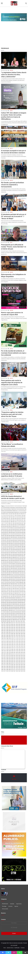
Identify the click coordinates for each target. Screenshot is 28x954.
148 (22, 518)
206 (9, 526)
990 (17, 619)
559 (13, 568)
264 (21, 532)
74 (21, 510)
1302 (17, 667)
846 (15, 602)
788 (4, 596)
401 (9, 549)
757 (19, 591)
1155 (24, 644)
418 (17, 551)
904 (2, 610)
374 (7, 546)
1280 (12, 664)
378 (15, 546)
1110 (12, 638)
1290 (12, 666)
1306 (2, 669)
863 (22, 604)
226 (22, 527)
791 (9, 596)
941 (22, 613)
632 (4, 577)
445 (19, 554)
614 (19, 574)
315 (19, 538)
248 (15, 530)
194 (11, 524)
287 (15, 535)
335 (7, 541)
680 (21, 582)
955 (24, 615)
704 (17, 585)
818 (11, 599)
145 (17, 518)
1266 (2, 663)
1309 (9, 669)
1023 (19, 624)
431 (17, 552)
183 (15, 523)
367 (19, 544)
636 (11, 577)
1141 (14, 643)
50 (15, 509)
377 (13, 546)
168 (11, 521)
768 (15, 593)
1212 (17, 653)
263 (19, 532)
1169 (9, 647)
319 (2, 540)
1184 (22, 649)
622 (9, 576)
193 (9, 524)
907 (7, 610)
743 (17, 590)
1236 (2, 658)
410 (2, 551)
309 (7, 538)
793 (13, 596)
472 (21, 557)
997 (5, 621)
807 (15, 597)
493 (11, 560)
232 (9, 529)
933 (7, 613)
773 (24, 593)
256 (5, 532)
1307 (5, 669)
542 (5, 566)
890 (24, 607)
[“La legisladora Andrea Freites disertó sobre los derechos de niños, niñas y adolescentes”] (14, 60)
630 (24, 576)
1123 (19, 639)
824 (22, 599)
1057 (5, 630)
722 (2, 588)
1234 (22, 657)
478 (7, 558)
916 (24, 610)
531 (9, 565)
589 (21, 571)
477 (5, 558)
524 (21, 563)
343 (22, 541)
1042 (17, 627)
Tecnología (4, 906)
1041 (14, 627)
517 (7, 563)
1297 (5, 667)
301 (17, 537)
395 (22, 548)
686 (7, 583)
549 (19, 566)
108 (21, 513)
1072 (17, 632)
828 (5, 601)
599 (15, 572)
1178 (7, 649)
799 (24, 596)
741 (13, 590)
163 (2, 521)
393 (19, 548)
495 (15, 560)
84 (9, 512)
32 (16, 507)
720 (22, 586)
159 (19, 520)
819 (13, 599)
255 (4, 532)
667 (21, 580)
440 (9, 554)
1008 (7, 622)
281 (4, 535)
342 (21, 541)
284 (9, 535)
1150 (12, 644)
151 (4, 520)
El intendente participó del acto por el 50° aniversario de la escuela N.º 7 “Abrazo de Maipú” (13, 216)
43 (5, 509)
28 (11, 507)
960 (9, 616)
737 (5, 590)
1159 (9, 646)
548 (17, 566)
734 (24, 588)
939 (19, 613)
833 (15, 601)
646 (5, 579)
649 (11, 579)
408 (22, 549)
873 (17, 605)
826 (2, 601)
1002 (16, 621)
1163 (19, 646)
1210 (12, 653)
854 (5, 604)
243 (5, 530)
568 (5, 569)
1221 (14, 655)
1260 (12, 661)
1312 (17, 669)
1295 (24, 666)
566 (2, 569)
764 (7, 593)
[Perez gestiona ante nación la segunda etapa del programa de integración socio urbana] (14, 369)
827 (4, 601)
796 (19, 596)
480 (11, 558)
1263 (19, 661)
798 (22, 596)
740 (11, 590)
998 (7, 621)
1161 (14, 646)
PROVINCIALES (5, 903)
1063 (19, 630)
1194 (22, 650)
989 (15, 619)
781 (15, 594)
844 (11, 602)
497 (19, 560)
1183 (19, 649)
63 (7, 510)
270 (7, 534)
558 (11, 568)
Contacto (3, 919)
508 (15, 562)
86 (12, 512)
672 (5, 582)
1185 (24, 649)
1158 (7, 646)
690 (15, 583)
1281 (14, 664)
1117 (5, 639)
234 (13, 529)
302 (19, 537)
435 (24, 552)
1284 (22, 664)
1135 (24, 641)
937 (15, 613)
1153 (19, 644)
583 (9, 571)
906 (5, 610)
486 (22, 558)
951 (17, 615)
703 (15, 585)
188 (24, 523)
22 (3, 507)
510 (19, 562)
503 (5, 562)
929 (24, 611)
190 (4, 524)
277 (21, 534)
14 (18, 506)
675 (11, 582)
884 (13, 607)
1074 (22, 632)
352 (15, 543)
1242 (17, 658)
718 (19, 586)
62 (5, 510)
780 (13, 594)
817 (9, 599)
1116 (2, 639)
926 (19, 611)
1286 (2, 666)
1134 (22, 641)
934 (9, 613)
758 (21, 591)
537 (21, 565)
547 (15, 566)
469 (15, 557)
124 (2, 516)
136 (24, 516)
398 (4, 549)
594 (5, 572)
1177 (5, 649)
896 (11, 608)
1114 (22, 638)
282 (5, 535)
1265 (24, 661)
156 (13, 520)
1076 (2, 633)
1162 (17, 646)
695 (24, 583)
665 (17, 580)
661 (9, 580)
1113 (19, 638)
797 (21, 596)
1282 (17, 664)
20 (26, 506)
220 (11, 527)
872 (15, 605)
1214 (22, 653)
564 (22, 568)
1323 (19, 671)
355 (21, 543)
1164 (22, 646)
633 (5, 577)
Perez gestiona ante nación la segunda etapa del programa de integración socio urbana (11, 382)
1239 (9, 658)
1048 (7, 629)
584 (11, 571)
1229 (9, 657)
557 (9, 568)
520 (13, 563)
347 (5, 543)
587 (17, 571)
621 (7, 576)
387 (7, 548)
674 (9, 582)
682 (24, 582)
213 (22, 526)
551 (22, 566)
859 (15, 604)
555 (5, 568)
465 (7, 557)
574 (17, 569)
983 (4, 619)
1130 (12, 641)
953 (21, 615)
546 (13, 566)
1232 (17, 657)
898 (15, 608)
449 (2, 555)
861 (19, 604)
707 (22, 585)
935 (11, 613)
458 (19, 555)
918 (4, 611)
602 (21, 572)
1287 (5, 666)
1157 (5, 646)
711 (5, 586)
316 (21, 538)
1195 (24, 650)
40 (1, 509)
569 (7, 569)
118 (15, 515)
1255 (24, 660)
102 (10, 513)
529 (5, 565)
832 (13, 601)
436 (2, 554)
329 (21, 540)
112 (4, 515)
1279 (9, 664)
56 (23, 509)
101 (8, 513)
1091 (14, 635)
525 (22, 563)
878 (2, 607)
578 (24, 569)
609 (9, 574)
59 (1, 510)
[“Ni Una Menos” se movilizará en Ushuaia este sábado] (14, 432)
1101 (14, 636)
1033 (19, 625)
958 (5, 616)
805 (11, 597)
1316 (2, 671)
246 (11, 530)
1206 (2, 653)
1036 (2, 627)
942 (24, 613)
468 (13, 557)
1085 (24, 633)
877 (24, 605)
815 (5, 599)
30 (13, 507)
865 (2, 605)
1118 (7, 639)
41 (3, 509)
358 (2, 544)
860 (17, 604)
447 (22, 554)
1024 (22, 624)
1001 (14, 621)
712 (7, 586)
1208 (7, 653)
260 (13, 532)
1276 (2, 664)
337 (11, 541)
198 (19, 524)
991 (19, 619)
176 (2, 523)
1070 (12, 632)
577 (22, 569)
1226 (2, 657)
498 (21, 560)
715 (13, 586)
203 (4, 526)
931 (4, 613)
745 (21, 590)
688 (11, 583)
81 (5, 512)
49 (13, 509)
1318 (7, 671)
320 (4, 540)
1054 (22, 629)
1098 (7, 636)
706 (21, 585)
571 (11, 569)
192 (7, 524)
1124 (22, 639)
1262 (17, 661)
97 (1, 513)
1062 (17, 630)
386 (5, 548)
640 (19, 577)
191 (5, 524)
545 (11, 566)
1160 (12, 646)
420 (21, 551)
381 (21, 546)
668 (22, 580)
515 (4, 563)
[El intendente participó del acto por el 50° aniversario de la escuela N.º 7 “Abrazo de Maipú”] (14, 202)
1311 (14, 669)
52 (17, 509)
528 (4, 565)
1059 (9, 630)
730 (17, 588)
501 (2, 562)
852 (2, 604)
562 (19, 568)
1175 (24, 647)
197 (17, 524)
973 (9, 618)
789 (5, 596)
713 (9, 586)
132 (17, 516)
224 (19, 527)
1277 (5, 664)
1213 (19, 653)
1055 (24, 629)
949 (13, 615)
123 (24, 515)
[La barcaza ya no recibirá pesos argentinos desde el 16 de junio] (14, 461)
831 (11, 601)
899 (17, 608)
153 (7, 520)
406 (19, 549)
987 (11, 619)
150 (2, 520)
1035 (24, 625)
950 (15, 615)
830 (9, 601)
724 (5, 588)
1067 (5, 632)
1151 (14, 644)
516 (5, 563)
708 (24, 585)
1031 (14, 625)
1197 (5, 652)
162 (24, 520)
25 (7, 507)
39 (25, 507)
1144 (22, 643)
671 (4, 582)
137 (2, 518)
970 (4, 618)
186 (21, 523)
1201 (14, 652)
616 (22, 574)
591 (24, 571)
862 (21, 604)
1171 (14, 647)
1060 (12, 630)
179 (7, 523)
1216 (2, 655)
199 (21, 524)
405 (17, 549)
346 (4, 543)
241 (2, 530)
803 (7, 597)
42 (4, 509)
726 (9, 588)
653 (19, 579)
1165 (24, 646)
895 (9, 608)
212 (21, 526)
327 (17, 540)
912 (17, 610)
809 (19, 597)
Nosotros (3, 913)
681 (22, 582)
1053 (19, 629)
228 (2, 529)
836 (21, 601)
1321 (14, 671)
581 (5, 571)
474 (24, 557)
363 (11, 544)
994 (24, 619)
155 (11, 520)
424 (4, 552)
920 (7, 611)
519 (11, 563)
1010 (12, 622)
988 (13, 619)
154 (9, 520)
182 (13, 523)
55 (21, 509)
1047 (5, 629)
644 (2, 579)
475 (2, 558)
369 (22, 544)
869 (9, 605)
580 (4, 571)
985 (7, 619)
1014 (22, 622)
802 (5, 597)
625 (15, 576)
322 (7, 540)
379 (17, 546)
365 (15, 544)
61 (4, 510)
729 (15, 588)
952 (19, 615)
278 (22, 534)
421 (22, 551)
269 (5, 534)
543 (7, 566)
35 (20, 507)
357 (24, 543)
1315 (24, 669)
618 (2, 576)
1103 (19, 636)
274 (15, 534)
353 (17, 543)
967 (22, 616)
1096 (2, 636)
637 (13, 577)
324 (11, 540)
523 (19, 563)
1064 (22, 630)
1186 (2, 650)
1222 (17, 655)
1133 (19, 641)
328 (19, 540)
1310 (12, 669)
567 (4, 569)
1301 (14, 667)
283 (7, 535)
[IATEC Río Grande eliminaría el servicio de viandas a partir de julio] (14, 487)
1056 (2, 630)
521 (15, 563)
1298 (7, 667)
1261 (14, 661)
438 (5, 554)
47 (11, 509)
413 (7, 551)
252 (22, 530)
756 (17, 591)
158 (17, 520)
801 (4, 597)
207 (11, 526)
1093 (19, 635)
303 (21, 537)
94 (23, 512)
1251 (14, 660)
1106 (2, 638)
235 (15, 529)
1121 (14, 639)
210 (17, 526)
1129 (9, 641)
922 (11, 611)
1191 (14, 650)
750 (5, 591)
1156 (2, 646)
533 (13, 565)
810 (21, 597)
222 (15, 527)
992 (21, 619)
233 (11, 529)
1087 (5, 635)
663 (13, 580)
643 (24, 577)
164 (4, 521)
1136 (2, 643)
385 (4, 548)
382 (22, 546)
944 (4, 615)
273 (13, 534)
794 (15, 596)
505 (9, 562)
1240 (12, 658)
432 (19, 552)
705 (19, 585)
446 (21, 554)
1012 (17, 622)
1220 (12, 655)
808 (17, 597)
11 (14, 506)
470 (17, 557)
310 (9, 538)
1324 (22, 671)
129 (11, 516)
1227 (5, 657)
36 (21, 507)
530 (7, 565)
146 (19, 518)
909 (11, 610)
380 (19, 546)
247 (13, 530)
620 (5, 576)
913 (19, 610)
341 (19, 541)
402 (11, 549)
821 (17, 599)
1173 (19, 647)
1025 (24, 624)
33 (17, 507)
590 (22, 571)
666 (19, 580)
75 (23, 510)
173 (21, 521)
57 (24, 509)
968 (24, 616)
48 (12, 509)
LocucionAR (14, 945)
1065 (24, 630)
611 (13, 574)
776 (5, 594)
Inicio (4, 947)
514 (2, 563)
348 (7, 543)
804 (9, 597)
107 (19, 513)
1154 (22, 644)
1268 (7, 663)
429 (13, 552)
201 (24, 524)
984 (5, 619)
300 (15, 537)
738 (7, 590)
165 (5, 521)
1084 (22, 633)
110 (25, 513)
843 (9, 602)
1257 (5, 661)
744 (19, 590)
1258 (7, 661)
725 (7, 588)
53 (19, 509)
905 (4, 610)
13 (16, 506)
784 (21, 594)
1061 (14, 630)
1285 (24, 664)
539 (24, 565)
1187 (5, 650)
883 (11, 607)
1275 (24, 663)
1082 (17, 633)
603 (22, 572)
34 (19, 507)
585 (13, 571)
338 (13, 541)
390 (13, 548)
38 (24, 507)
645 (4, 579)
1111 (14, 638)
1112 (17, 638)
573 (15, 569)
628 (21, 576)
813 (2, 599)
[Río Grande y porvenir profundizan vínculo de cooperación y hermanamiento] (14, 169)
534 (15, 565)
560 (15, 568)
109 (23, 513)
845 (13, 602)
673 (7, 582)
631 (2, 577)
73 (20, 510)
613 (17, 574)
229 (4, 529)
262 (17, 532)
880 (5, 607)
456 (15, 555)
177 (4, 523)
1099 (9, 636)
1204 (22, 652)
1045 (24, 627)
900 (19, 608)
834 (17, 601)
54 (20, 509)
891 (2, 608)
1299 (9, 667)
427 (9, 552)
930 (2, 613)
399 (5, 549)
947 (9, 615)
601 (19, 572)
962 (13, 616)
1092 (17, 635)
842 (7, 602)
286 (13, 535)
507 (13, 562)
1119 (9, 639)
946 (7, 615)
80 (4, 512)
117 (13, 515)
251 (21, 530)
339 (15, 541)
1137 (5, 643)
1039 (9, 627)
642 (22, 577)
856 (9, 604)
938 (17, 613)
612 (15, 574)
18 (23, 506)
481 (13, 558)
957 (4, 616)
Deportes (16, 906)
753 (11, 591)
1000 (12, 621)
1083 (19, 633)
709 (2, 586)
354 (19, 543)
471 (19, 557)
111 (2, 515)
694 (22, 583)
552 (24, 566)
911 (15, 610)
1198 (7, 652)
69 (15, 510)
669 (24, 580)
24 (5, 507)
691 (17, 583)
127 (7, 516)
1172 (17, 647)
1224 (22, 655)
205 (7, 526)
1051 (14, 629)
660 (7, 580)
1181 (14, 649)
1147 (5, 644)
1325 (24, 671)
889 (22, 607)
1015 (24, 622)
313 (15, 538)
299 (13, 537)
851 (24, 602)
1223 (19, 655)
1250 (12, 660)
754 (13, 591)
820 (15, 599)
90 (17, 512)
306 (2, 538)
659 (5, 580)
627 (19, 576)
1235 (24, 657)
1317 (5, 671)
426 (7, 552)
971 (5, 618)
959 (7, 616)
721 (24, 586)
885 (15, 607)
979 (21, 618)
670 (2, 582)
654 (21, 579)
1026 (2, 625)
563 (21, 568)
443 (15, 554)
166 (7, 521)
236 (17, 529)
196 (15, 524)
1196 (2, 652)
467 (11, 557)
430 (15, 552)
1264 (22, 661)
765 (9, 593)
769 (17, 593)
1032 (17, 625)
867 (5, 605)
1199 (9, 652)
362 (9, 544)
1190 (12, 650)
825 (24, 599)
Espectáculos (19, 903)
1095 (24, 635)
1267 (5, 663)
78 (1, 512)
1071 (14, 632)
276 (19, 534)
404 (15, 549)
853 (4, 604)
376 (11, 546)
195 (13, 524)
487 (24, 558)
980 (22, 618)
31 (15, 507)
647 (7, 579)
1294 (22, 666)
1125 (24, 639)
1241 (14, 658)
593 (4, 572)
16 (20, 506)
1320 (12, 671)
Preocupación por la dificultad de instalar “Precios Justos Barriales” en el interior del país (13, 247)
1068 (7, 632)
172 (19, 521)
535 (17, 565)
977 (17, 618)
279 (24, 534)
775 (4, 594)
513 (24, 562)
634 (7, 577)
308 (5, 538)
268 (4, 534)
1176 (2, 649)
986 (9, 619)
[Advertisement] (14, 35)
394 (21, 548)
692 (19, 583)
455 (13, 555)
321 (5, 540)
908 (9, 610)
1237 (5, 658)
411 (4, 551)
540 (2, 566)
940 (21, 613)
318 (24, 538)
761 (2, 593)
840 (4, 602)
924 (15, 611)
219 (9, 527)
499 (22, 560)
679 (19, 582)
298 (11, 537)
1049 (9, 629)
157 (15, 520)
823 (21, 599)
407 (21, 549)
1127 (5, 641)
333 (4, 541)
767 (13, 593)
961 (11, 616)
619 (4, 576)
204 (5, 526)
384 (2, 548)
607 (5, 574)
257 (7, 532)
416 (13, 551)
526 (24, 563)
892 (4, 608)
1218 (7, 655)
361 (7, 544)
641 (21, 577)
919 (5, 611)
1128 (7, 641)
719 (21, 586)
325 (13, 540)
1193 (19, 650)
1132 (17, 641)
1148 (7, 644)
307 (4, 538)
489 (4, 560)
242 (4, 530)
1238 (7, 658)
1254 (22, 660)
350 (11, 543)
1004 (21, 621)
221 (13, 527)
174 (22, 521)
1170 (12, 647)
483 (17, 558)
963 (15, 616)
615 (21, 574)
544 (9, 566)
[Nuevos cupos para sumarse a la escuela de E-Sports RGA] (14, 296)
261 (15, 532)
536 (19, 565)
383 (24, 546)
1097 (5, 636)
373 (5, 546)
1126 (2, 641)
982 (2, 619)
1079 (9, 633)
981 (24, 618)
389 (11, 548)
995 (2, 621)
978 (19, 618)
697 (4, 585)
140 (7, 518)
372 (4, 546)
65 (9, 510)
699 (7, 585)
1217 (5, 655)
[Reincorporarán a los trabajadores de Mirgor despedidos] (14, 263)
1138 (7, 643)
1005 (24, 621)
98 (3, 513)
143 (13, 518)
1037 (5, 627)
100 (6, 513)
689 (13, 583)
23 (4, 507)
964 (17, 616)
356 (22, 543)
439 (7, 554)
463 (4, 557)
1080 (12, 633)
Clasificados (17, 947)
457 (17, 555)
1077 (5, 633)
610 (11, 574)
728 (13, 588)
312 (13, 538)
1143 (19, 643)
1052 (17, 629)
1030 (12, 625)
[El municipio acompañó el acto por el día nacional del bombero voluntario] (14, 138)
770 (19, 593)
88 (15, 512)
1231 (14, 657)
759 (22, 591)
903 (24, 608)
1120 (12, 639)
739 (9, 590)
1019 (9, 624)
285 (11, 535)
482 (15, 558)
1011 (14, 622)
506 (11, 562)
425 (5, 552)
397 (2, 549)
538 (22, 565)
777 (7, 594)
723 (4, 588)
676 (13, 582)
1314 (22, 669)
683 (2, 583)
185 (19, 523)
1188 (7, 650)
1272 (17, 663)
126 (5, 516)
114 (7, 515)
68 (13, 510)
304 (22, 537)
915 (22, 610)
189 (2, 524)
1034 (22, 625)
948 (11, 615)
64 (8, 510)
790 (7, 596)
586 (15, 571)
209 (15, 526)
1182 (17, 649)
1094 (22, 635)
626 (17, 576)
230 (5, 529)
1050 (12, 629)
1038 (7, 627)
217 (5, 527)
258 (9, 532)
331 (24, 540)
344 (24, 541)
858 (13, 604)
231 (7, 529)
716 (15, 586)
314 (17, 538)
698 (5, 585)
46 (9, 509)
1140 (12, 643)
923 (13, 611)
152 (5, 520)
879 (4, 607)
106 (17, 513)
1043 (19, 627)
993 (22, 619)
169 (13, 521)
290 (21, 535)
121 (21, 515)
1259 (9, 661)
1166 (2, 647)
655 (22, 579)
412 (5, 551)
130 (13, 516)
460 (22, 555)
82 (7, 512)
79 (3, 512)
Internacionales (5, 908)
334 (5, 541)
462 (2, 557)
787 (2, 596)
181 (11, 523)
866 (4, 605)
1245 (24, 658)
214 (24, 526)
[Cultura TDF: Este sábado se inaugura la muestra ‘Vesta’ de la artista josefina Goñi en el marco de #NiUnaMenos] (14, 96)
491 (7, 560)
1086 (2, 635)
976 (15, 618)
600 (17, 572)
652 (17, 579)
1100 (12, 636)
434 (22, 552)
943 (2, 615)
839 (2, 602)
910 (13, 610)
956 (2, 616)
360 (5, 544)
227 (24, 527)
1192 (17, 650)
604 (24, 572)
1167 (5, 647)
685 (5, 583)
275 (17, 534)
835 (19, 601)
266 (24, 532)
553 (2, 568)
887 (19, 607)
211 (19, 526)
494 (13, 560)
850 (22, 602)
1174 (22, 647)
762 (4, 593)
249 (17, 530)
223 (17, 527)
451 (5, 555)
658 (4, 580)
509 (17, 562)
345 (2, 543)
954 (22, 615)
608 (7, 574)
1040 (12, 627)
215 (2, 527)
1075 (24, 632)
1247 (5, 660)
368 (21, 544)
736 (4, 590)
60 (3, 510)
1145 (24, 643)
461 (24, 555)
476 (4, 558)
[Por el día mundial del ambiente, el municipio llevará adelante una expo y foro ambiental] (14, 334)
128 (9, 516)
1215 (24, 653)
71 (17, 510)
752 (9, 591)
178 (5, 523)
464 (5, 557)
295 (5, 537)
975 (13, 618)
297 (9, 537)
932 (5, 613)
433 (21, 552)
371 (2, 546)
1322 (17, 671)
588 (19, 571)
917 (2, 611)
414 (9, 551)
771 (21, 593)
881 (7, 607)
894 (7, 608)
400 (7, 549)
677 (15, 582)
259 (11, 532)
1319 (9, 671)
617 (24, 574)
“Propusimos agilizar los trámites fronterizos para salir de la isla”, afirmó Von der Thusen (12, 414)
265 (22, 532)
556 (7, 568)
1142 (17, 643)
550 (21, 566)
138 (4, 518)
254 (2, 532)
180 (9, 523)
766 (11, 593)
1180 (12, 649)
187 (22, 523)
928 (22, 611)
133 (19, 516)
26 (8, 507)
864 (24, 604)
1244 (22, 658)
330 (22, 540)
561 (17, 568)
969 (2, 618)
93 (21, 512)
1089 (9, 635)
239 (22, 529)
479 (9, 558)
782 (17, 594)
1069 (9, 632)
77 (25, 510)
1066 (2, 632)
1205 (24, 652)
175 (24, 521)
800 (2, 597)
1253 (19, 660)
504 (7, 562)
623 (11, 576)
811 (22, 597)
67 (12, 510)
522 (17, 563)
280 (2, 535)
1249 (9, 660)
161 (22, 520)
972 (7, 618)
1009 (9, 622)
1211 (14, 653)
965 (19, 616)
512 (22, 562)
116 (11, 515)
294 (4, 537)
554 (4, 568)
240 (24, 529)
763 (5, 593)
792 (11, 596)
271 (9, 534)
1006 (2, 622)
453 (9, 555)
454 (11, 555)
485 (21, 558)
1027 (5, 625)
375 (9, 546)
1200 (12, 652)
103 (11, 513)
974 (11, 618)
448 (24, 554)
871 (13, 605)
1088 (7, 635)
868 (7, 605)
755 (15, 591)
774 (2, 594)
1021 (14, 624)
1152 (17, 644)
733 (22, 588)
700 (9, 585)
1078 (7, 633)
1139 (9, 643)
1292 (17, 666)
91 (19, 512)
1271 (14, 663)
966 (21, 616)
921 (9, 611)
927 (21, 611)
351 (13, 543)
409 (24, 549)
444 (17, 554)
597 (11, 572)
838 (24, 601)
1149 (9, 644)
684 (4, 583)
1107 (5, 638)
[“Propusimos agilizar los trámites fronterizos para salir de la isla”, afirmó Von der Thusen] (14, 400)
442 (13, 554)
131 (15, 516)
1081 (14, 633)
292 (24, 535)
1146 (2, 644)
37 (23, 507)
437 (4, 554)
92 (20, 512)
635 (9, 577)
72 (19, 510)
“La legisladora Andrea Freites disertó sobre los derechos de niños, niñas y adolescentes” (13, 75)
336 (9, 541)
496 (17, 560)
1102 (17, 636)
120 (19, 515)
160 (21, 520)
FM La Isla (14, 779)
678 (17, 582)
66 (11, 510)
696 (2, 585)
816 (7, 599)
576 (21, 569)
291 (22, 535)
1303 (19, 667)
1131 (14, 641)
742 (15, 590)
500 (24, 560)
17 (22, 506)
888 (21, 607)
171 (17, 521)
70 (16, 510)
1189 (9, 650)
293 (2, 537)
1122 (17, 639)
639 (17, 577)
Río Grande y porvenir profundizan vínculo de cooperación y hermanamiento (12, 185)
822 (19, 599)
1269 (9, 663)
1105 (24, 636)
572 (13, 569)
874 (19, 605)
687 (9, 583)
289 (19, 535)
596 (9, 572)
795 (17, 596)
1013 (19, 622)
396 (24, 548)
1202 (17, 652)
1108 (7, 638)
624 (13, 576)
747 (24, 590)
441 (11, 554)
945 (5, 615)
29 (12, 507)
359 (4, 544)
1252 (17, 660)
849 (21, 602)
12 (15, 506)
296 (7, 537)
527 (2, 565)
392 (17, 548)
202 (2, 526)
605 (2, 574)
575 (19, 569)
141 (9, 518)
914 (21, 610)
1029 (9, 625)
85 (11, 512)
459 (21, 555)
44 (7, 509)
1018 (7, 624)
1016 (2, 624)
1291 (14, 666)
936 (13, 613)
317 (22, 538)
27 (9, 507)
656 (24, 579)
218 (7, 527)
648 (9, 579)
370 (24, 544)
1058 (7, 630)
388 (9, 548)
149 (24, 518)
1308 (7, 669)
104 (13, 513)
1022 (17, 624)
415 (11, 551)
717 (17, 586)
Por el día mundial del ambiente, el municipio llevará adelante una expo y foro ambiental (13, 353)
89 (16, 512)
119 (17, 515)
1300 (12, 667)
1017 (5, 624)
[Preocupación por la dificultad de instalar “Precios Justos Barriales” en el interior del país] (14, 233)
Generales (12, 903)
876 (22, 605)
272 (11, 534)
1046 (2, 629)
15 (19, 506)
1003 (19, 621)
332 (2, 541)
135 (22, 516)
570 (9, 569)
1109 (9, 638)
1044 (22, 627)
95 (24, 512)
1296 (2, 667)
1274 (22, 663)
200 (22, 524)
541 (4, 566)
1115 (24, 638)
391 (15, 548)
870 (11, 605)
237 (19, 529)
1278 (7, 664)
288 (17, 535)
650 (13, 579)
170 (15, 521)
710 (4, 586)
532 (11, 565)
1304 (22, 667)
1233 (19, 657)
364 (13, 544)
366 (17, 544)
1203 (19, 652)
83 (8, 512)
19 (24, 506)
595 (7, 572)
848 (19, 602)
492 (9, 560)
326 (15, 540)
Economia (10, 906)
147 (21, 518)
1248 (7, 660)
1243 (19, 658)
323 (9, 540)
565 (24, 568)
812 (24, 597)
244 (7, 530)
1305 (24, 667)
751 (7, 591)
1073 (19, 632)
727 (11, 588)
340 (17, 541)
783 (19, 594)
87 (13, 512)
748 (2, 591)
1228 (7, 657)
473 (22, 557)
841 (5, 602)
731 (19, 588)
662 (11, 580)
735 (2, 590)
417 (15, 551)
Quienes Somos (10, 947)
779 (11, 594)
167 (9, 521)
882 (9, 607)
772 (22, 593)
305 (24, 537)
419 (19, 551)
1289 (9, 666)
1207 (5, 653)
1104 (22, 636)
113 (5, 515)
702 (13, 585)
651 (15, 579)
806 (13, 597)
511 (21, 562)
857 (11, 604)
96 (25, 512)
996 (4, 621)
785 (22, 594)
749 (4, 591)
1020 (12, 624)
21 (1, 507)
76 (24, 510)
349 (9, 543)
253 (24, 530)
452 (7, 555)
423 (2, 552)
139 (5, 518)
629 (22, 576)
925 (17, 611)
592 (2, 572)
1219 (9, 655)
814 (4, 599)
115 (9, 515)
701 (11, 585)
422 (24, 551)
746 (22, 590)
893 (5, 608)
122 (22, 515)
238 (21, 529)
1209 (9, 653)
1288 (7, 666)
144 (15, 518)
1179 (9, 649)
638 (15, 577)
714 (11, 586)
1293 (19, 666)
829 (7, 601)
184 (17, 523)
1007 (5, 622)
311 (11, 538)
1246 (2, 660)
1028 (7, 625)
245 (9, 530)
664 (15, 580)
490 (5, 560)
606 (4, 574)
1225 (24, 655)
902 (22, 608)
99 (4, 513)
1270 (12, 663)
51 (16, 509)
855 (7, 604)
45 (8, 509)
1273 (19, 663)
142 (11, 518)
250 (19, 530)
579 (2, 571)
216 (4, 527)
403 (13, 549)
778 (9, 594)
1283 (19, 664)
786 (24, 594)
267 (2, 534)
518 (9, 563)
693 (21, 583)
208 (13, 526)
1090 (12, 635)
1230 (12, 657)
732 (21, 588)
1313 (19, 669)
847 (17, 602)
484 (19, 558)
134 (21, 516)
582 (7, 571)
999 (9, 621)
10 (12, 506)
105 (15, 513)
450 (4, 555)
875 (21, 605)
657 (2, 580)
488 (2, 560)
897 (13, 608)
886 (17, 607)
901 (21, 608)
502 (4, 562)
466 (9, 557)
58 (25, 509)
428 (11, 552)
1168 (7, 647)
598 (13, 572)
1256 (2, 661)
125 (4, 516)
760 (24, 591)
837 (22, 601)
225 (21, 527)
